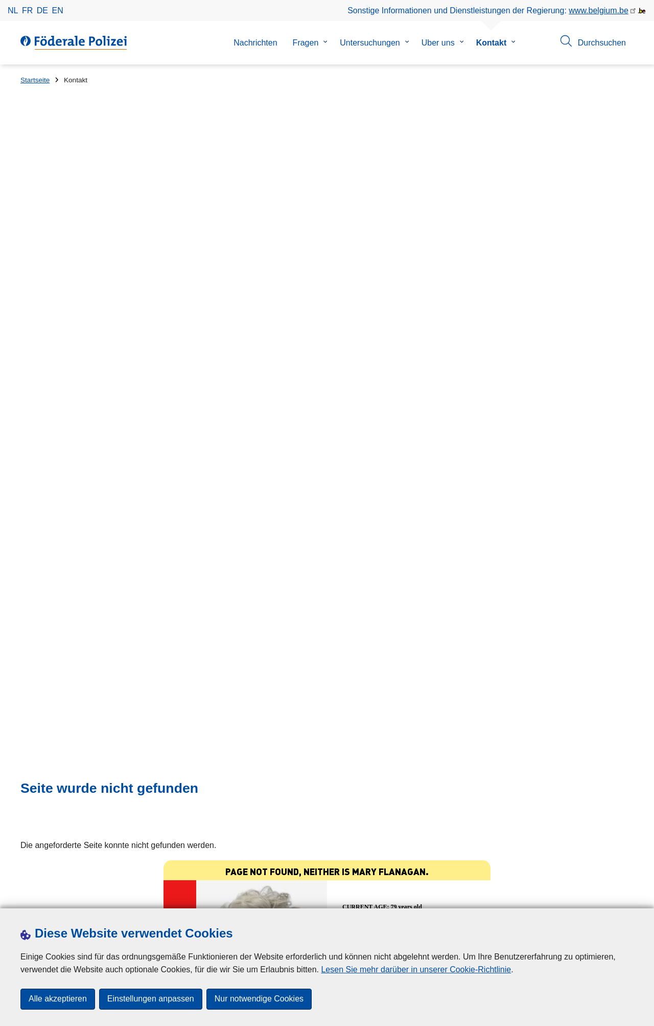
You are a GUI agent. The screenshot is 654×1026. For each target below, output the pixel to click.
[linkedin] (587, 894)
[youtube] (607, 894)
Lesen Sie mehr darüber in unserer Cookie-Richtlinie (416, 969)
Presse (81, 895)
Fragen (306, 42)
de (42, 10)
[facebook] (528, 894)
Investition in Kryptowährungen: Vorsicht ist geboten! (165, 730)
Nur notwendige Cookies (259, 999)
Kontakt (491, 42)
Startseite (35, 80)
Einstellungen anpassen (150, 999)
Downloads (40, 895)
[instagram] (568, 894)
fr (27, 10)
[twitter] (548, 894)
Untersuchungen (370, 42)
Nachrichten (255, 42)
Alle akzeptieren (58, 999)
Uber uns (438, 42)
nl (13, 10)
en (57, 10)
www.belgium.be (598, 10)
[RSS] (627, 894)
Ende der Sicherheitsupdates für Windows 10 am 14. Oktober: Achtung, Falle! (210, 766)
